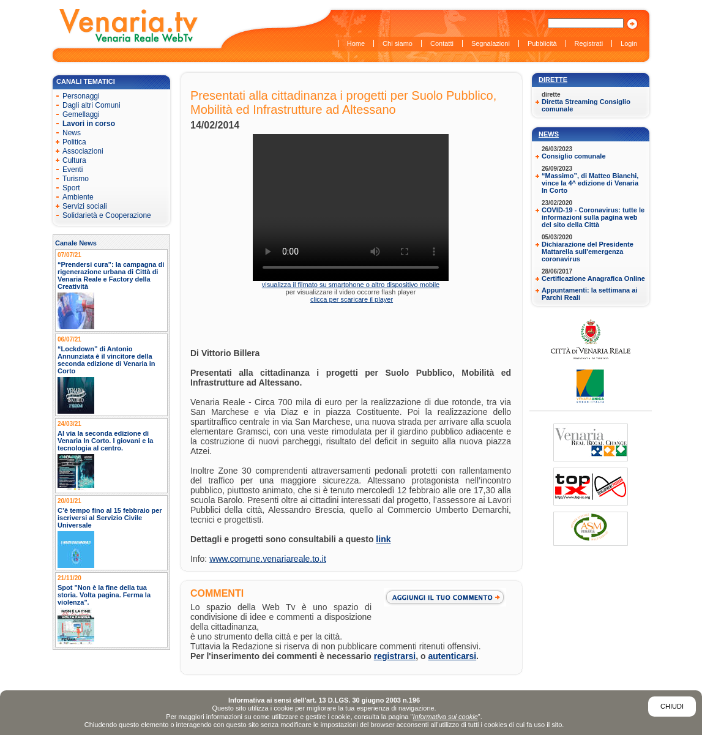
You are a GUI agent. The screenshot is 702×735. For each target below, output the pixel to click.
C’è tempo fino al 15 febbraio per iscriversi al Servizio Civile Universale (110, 518)
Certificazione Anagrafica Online (593, 278)
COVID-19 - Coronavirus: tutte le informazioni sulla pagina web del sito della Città (593, 217)
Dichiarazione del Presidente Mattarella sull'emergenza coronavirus (587, 252)
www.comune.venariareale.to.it (267, 559)
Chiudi (672, 706)
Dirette (553, 79)
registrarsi (395, 656)
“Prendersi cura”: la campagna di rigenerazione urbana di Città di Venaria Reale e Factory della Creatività (111, 275)
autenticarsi (452, 656)
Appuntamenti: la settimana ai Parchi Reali (589, 293)
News (549, 134)
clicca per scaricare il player (351, 299)
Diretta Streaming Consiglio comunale (586, 105)
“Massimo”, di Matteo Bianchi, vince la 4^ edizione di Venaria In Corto (590, 183)
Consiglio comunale (574, 156)
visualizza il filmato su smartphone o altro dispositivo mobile (350, 284)
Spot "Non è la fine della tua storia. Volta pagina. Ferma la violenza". (104, 595)
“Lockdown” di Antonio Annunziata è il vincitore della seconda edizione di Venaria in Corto (106, 360)
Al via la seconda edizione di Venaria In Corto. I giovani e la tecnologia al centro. (106, 441)
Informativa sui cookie (445, 716)
